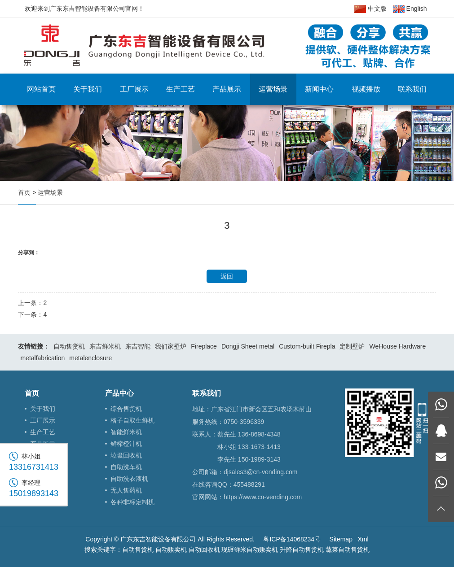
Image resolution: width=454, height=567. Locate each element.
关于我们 (87, 89)
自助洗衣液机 (129, 478)
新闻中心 (319, 89)
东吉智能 (137, 346)
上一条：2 (32, 302)
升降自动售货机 (302, 549)
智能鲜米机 (126, 432)
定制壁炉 (352, 346)
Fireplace (204, 346)
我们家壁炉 (170, 346)
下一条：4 (32, 314)
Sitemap (341, 539)
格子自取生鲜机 (132, 420)
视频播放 (366, 89)
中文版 (370, 9)
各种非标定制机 (132, 502)
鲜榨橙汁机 (126, 443)
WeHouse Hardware (397, 346)
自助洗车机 (126, 467)
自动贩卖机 (171, 549)
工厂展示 (134, 89)
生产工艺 (180, 89)
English (410, 9)
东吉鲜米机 (105, 346)
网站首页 (41, 89)
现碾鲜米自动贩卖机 (249, 549)
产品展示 (226, 89)
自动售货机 (69, 346)
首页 (24, 192)
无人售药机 (126, 490)
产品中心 (119, 393)
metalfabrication (42, 358)
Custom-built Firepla (307, 346)
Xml (363, 539)
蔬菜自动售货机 (348, 549)
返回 (226, 276)
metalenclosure (90, 358)
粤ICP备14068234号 (292, 539)
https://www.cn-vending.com (263, 497)
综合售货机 (126, 408)
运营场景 (273, 89)
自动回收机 (204, 549)
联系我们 (412, 89)
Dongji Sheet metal (247, 346)
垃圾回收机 (126, 455)
